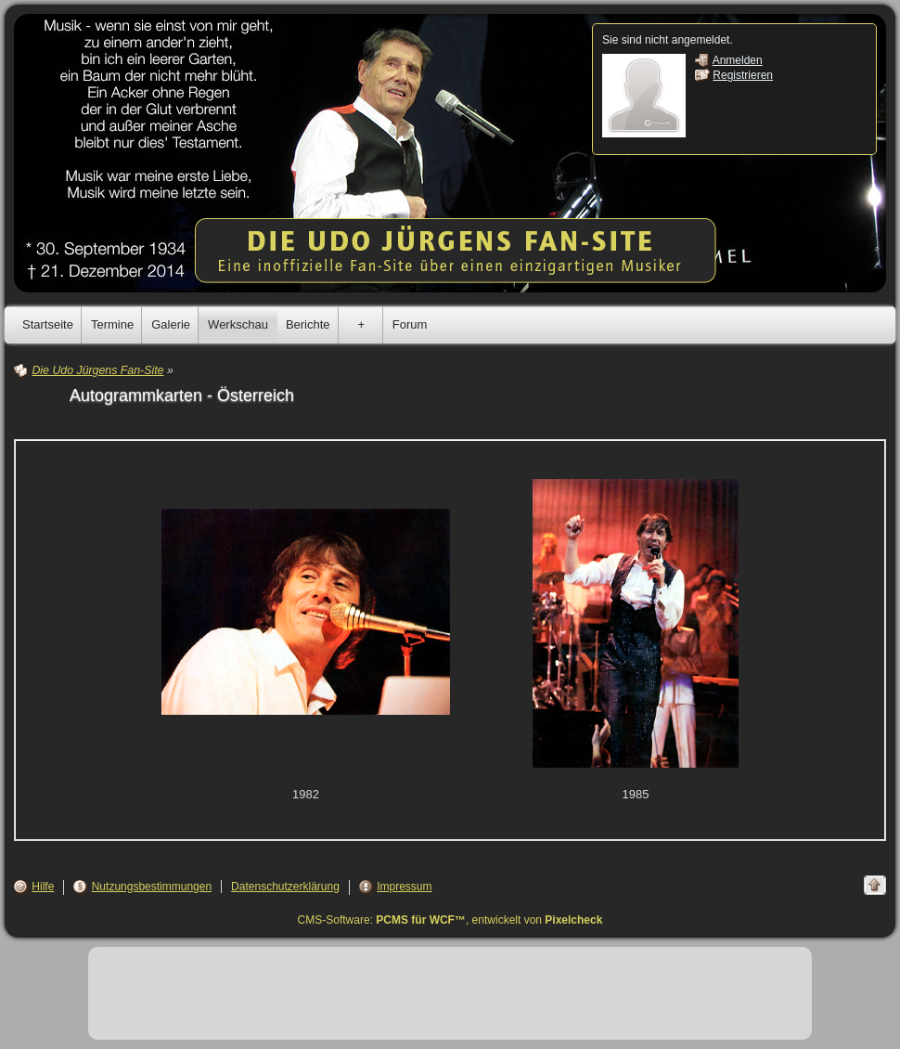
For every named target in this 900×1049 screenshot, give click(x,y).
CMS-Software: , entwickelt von (450, 919)
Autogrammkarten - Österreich (182, 395)
